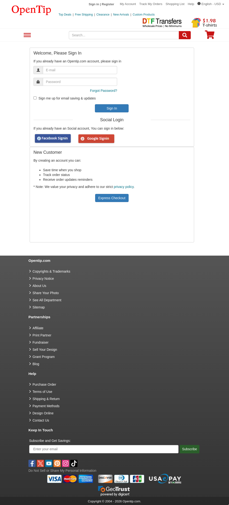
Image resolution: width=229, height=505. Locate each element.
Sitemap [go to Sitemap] (39, 307)
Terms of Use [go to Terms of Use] (42, 392)
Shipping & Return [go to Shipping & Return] (46, 399)
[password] (80, 82)
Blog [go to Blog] (36, 364)
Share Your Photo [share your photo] (46, 293)
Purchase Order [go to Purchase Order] (44, 384)
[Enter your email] (104, 449)
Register (108, 4)
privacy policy (124, 187)
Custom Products (144, 14)
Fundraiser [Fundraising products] (41, 342)
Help (191, 4)
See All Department (26, 35)
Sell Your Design (45, 349)
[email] (80, 70)
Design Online (43, 413)
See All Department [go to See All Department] (47, 300)
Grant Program (44, 357)
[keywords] (124, 35)
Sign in (94, 4)
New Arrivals (121, 14)
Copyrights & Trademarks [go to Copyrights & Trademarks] (51, 271)
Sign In (112, 108)
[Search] (185, 35)
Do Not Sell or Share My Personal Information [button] (62, 470)
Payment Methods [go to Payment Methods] (46, 406)
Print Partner (42, 335)
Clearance (102, 14)
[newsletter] (35, 97)
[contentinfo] (31, 10)
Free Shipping (84, 14)
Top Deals (65, 14)
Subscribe (189, 449)
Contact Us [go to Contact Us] (41, 420)
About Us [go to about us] (39, 286)
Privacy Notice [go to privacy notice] (43, 278)
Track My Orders (150, 4)
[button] (210, 4)
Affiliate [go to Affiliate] (38, 328)
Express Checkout (111, 198)
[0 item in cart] (209, 36)
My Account (128, 4)
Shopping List (175, 4)
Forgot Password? (103, 91)
